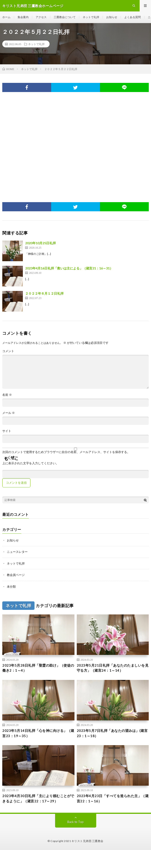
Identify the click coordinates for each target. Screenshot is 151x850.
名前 (7, 394)
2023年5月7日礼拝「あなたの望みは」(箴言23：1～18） (112, 733)
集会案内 (23, 17)
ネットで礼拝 (91, 17)
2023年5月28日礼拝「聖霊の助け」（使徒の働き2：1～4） (38, 668)
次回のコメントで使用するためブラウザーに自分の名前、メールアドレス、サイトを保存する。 (66, 452)
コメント (8, 351)
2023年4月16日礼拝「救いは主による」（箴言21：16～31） (69, 268)
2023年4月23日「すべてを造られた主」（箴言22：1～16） (113, 798)
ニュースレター (17, 552)
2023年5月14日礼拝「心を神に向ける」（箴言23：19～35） (38, 733)
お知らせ (111, 17)
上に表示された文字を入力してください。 (30, 463)
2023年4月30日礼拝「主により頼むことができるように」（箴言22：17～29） (38, 798)
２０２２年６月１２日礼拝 (44, 293)
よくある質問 (132, 17)
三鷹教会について (65, 17)
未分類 (11, 586)
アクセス (41, 17)
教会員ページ (16, 575)
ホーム (6, 17)
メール (8, 412)
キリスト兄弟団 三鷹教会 (87, 841)
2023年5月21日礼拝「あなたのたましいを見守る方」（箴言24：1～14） (113, 668)
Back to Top (75, 822)
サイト (6, 430)
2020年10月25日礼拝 (40, 243)
